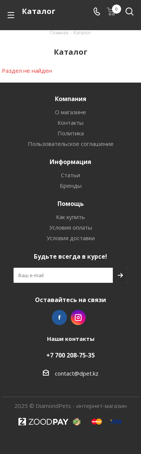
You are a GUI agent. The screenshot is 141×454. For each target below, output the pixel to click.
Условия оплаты (70, 227)
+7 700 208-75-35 (70, 355)
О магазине (70, 112)
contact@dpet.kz (77, 373)
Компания (70, 99)
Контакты (70, 122)
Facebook (59, 317)
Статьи (70, 175)
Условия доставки (71, 238)
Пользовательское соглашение (71, 143)
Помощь (71, 203)
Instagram (78, 317)
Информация (70, 162)
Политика (71, 133)
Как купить (70, 217)
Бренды (71, 185)
